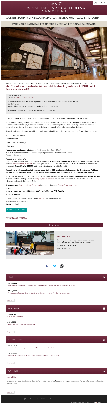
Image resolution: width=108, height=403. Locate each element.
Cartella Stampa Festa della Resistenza (21, 324)
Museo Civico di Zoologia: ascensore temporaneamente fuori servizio (33, 356)
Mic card (42, 198)
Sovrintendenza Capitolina (29, 185)
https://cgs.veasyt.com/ (45, 179)
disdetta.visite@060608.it (22, 164)
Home (8, 83)
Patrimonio (19, 24)
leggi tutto (10, 300)
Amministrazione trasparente (71, 18)
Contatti (97, 18)
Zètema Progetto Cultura (67, 185)
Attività (33, 24)
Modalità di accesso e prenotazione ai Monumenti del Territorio (31, 348)
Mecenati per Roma (68, 24)
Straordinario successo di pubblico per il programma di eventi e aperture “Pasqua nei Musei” (42, 285)
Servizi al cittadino (39, 18)
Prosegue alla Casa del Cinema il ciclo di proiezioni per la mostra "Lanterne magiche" (39, 293)
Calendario (89, 24)
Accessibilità (11, 377)
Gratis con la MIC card (16, 210)
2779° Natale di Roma (15, 317)
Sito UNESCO (47, 24)
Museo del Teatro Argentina (24, 97)
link (101, 257)
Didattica (21, 83)
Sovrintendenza (15, 18)
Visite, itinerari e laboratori (35, 83)
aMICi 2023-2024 (63, 237)
